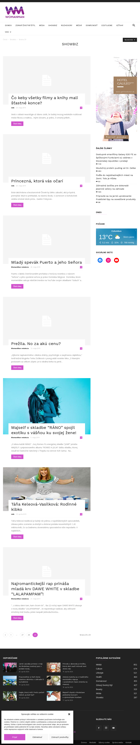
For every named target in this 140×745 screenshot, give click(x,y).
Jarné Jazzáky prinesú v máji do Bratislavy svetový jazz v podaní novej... (31, 666)
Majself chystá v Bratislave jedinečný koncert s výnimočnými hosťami (74, 694)
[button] (69, 714)
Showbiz (52, 25)
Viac (8, 32)
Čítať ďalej (17, 124)
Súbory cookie (104, 742)
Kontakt (129, 742)
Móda (42, 25)
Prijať (14, 737)
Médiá (79, 25)
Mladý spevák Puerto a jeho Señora (46, 262)
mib (12, 108)
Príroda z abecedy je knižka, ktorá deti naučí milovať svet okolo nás (74, 666)
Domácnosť (91, 25)
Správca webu (117, 742)
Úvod (5, 39)
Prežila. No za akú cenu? (36, 343)
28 (29, 635)
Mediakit (92, 742)
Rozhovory (66, 25)
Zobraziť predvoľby (59, 737)
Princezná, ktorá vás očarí (37, 181)
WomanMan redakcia (20, 267)
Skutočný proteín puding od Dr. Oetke (116, 168)
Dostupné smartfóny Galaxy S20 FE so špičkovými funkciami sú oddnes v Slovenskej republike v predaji (116, 157)
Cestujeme (106, 25)
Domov (8, 25)
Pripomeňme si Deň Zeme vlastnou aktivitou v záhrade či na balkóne (31, 679)
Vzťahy (119, 25)
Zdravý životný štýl (25, 25)
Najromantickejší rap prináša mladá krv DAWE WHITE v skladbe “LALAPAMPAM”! (45, 588)
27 (23, 635)
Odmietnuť (37, 737)
